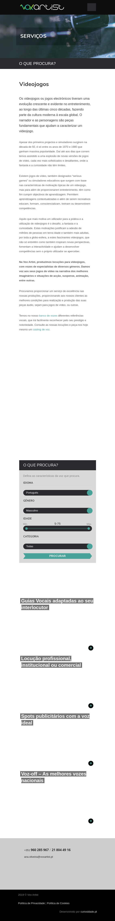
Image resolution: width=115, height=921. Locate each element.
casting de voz (41, 329)
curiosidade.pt (89, 911)
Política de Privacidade (32, 903)
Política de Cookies (58, 903)
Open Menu (91, 7)
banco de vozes (48, 315)
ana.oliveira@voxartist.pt (38, 856)
